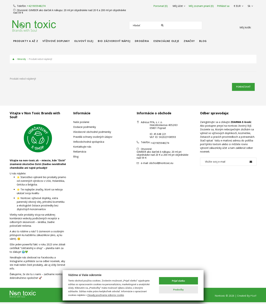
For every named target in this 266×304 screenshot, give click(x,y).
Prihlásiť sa (223, 6)
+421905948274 (36, 6)
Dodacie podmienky (84, 128)
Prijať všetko (178, 281)
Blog (75, 158)
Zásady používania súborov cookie (105, 295)
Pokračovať (240, 87)
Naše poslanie (81, 123)
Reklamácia (79, 153)
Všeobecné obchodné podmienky (92, 133)
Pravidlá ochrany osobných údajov (92, 138)
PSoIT (253, 297)
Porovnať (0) (157, 6)
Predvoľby (178, 289)
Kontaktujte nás (82, 148)
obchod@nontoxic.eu (161, 163)
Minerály (21, 59)
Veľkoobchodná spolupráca (88, 143)
